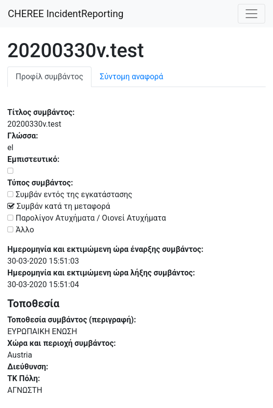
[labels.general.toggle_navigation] (251, 13)
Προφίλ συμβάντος (49, 76)
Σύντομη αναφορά (131, 76)
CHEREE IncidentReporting (65, 14)
